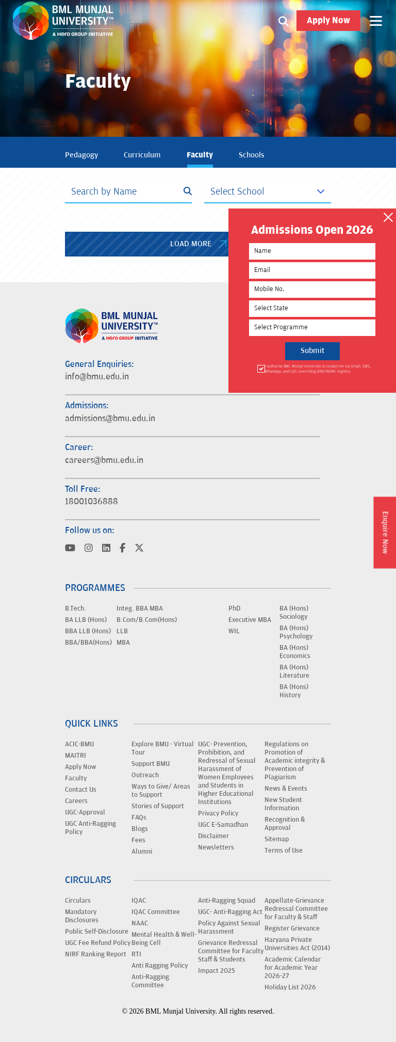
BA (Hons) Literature (294, 671)
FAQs (138, 817)
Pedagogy (81, 155)
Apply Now (328, 20)
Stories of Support (157, 806)
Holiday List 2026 (290, 987)
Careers (76, 801)
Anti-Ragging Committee (150, 981)
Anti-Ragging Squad (226, 900)
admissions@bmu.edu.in (110, 418)
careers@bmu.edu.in (104, 460)
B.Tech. (75, 608)
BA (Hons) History (293, 691)
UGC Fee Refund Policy (97, 943)
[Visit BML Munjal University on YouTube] (70, 549)
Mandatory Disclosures (81, 916)
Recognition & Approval (285, 823)
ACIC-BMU (79, 744)
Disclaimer (213, 836)
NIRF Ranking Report (95, 954)
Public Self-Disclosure (96, 931)
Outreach (145, 775)
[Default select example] (267, 192)
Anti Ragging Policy (159, 965)
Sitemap (277, 839)
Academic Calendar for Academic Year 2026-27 (293, 967)
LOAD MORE (198, 243)
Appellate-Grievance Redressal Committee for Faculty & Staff (296, 908)
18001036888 (91, 501)
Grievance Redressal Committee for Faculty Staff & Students (230, 951)
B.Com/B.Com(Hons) (147, 620)
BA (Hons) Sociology (293, 612)
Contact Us (80, 789)
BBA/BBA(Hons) (88, 642)
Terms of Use (284, 850)
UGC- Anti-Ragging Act (230, 912)
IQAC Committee (155, 912)
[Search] (128, 192)
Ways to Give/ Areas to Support (160, 790)
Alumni (141, 851)
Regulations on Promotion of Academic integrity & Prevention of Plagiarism (295, 760)
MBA (123, 642)
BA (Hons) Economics (294, 652)
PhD (234, 608)
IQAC (138, 900)
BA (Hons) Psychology (295, 632)
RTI (136, 954)
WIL (234, 631)
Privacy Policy (218, 813)
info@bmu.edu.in (97, 377)
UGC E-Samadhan (223, 825)
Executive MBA (249, 620)
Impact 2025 (216, 971)
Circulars (78, 900)
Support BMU (150, 764)
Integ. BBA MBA (140, 608)
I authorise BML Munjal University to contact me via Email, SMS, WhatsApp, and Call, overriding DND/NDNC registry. (317, 369)
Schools (252, 155)
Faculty (200, 154)
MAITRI (75, 755)
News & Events (286, 788)
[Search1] (283, 21)
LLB (122, 631)
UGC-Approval (85, 812)
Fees (138, 840)
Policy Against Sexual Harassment (229, 927)
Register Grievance (292, 928)
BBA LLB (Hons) (88, 631)
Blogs (139, 829)
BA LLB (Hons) (86, 620)
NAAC (139, 923)
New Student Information (283, 804)
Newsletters (216, 847)
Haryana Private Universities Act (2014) (297, 944)
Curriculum (142, 155)
